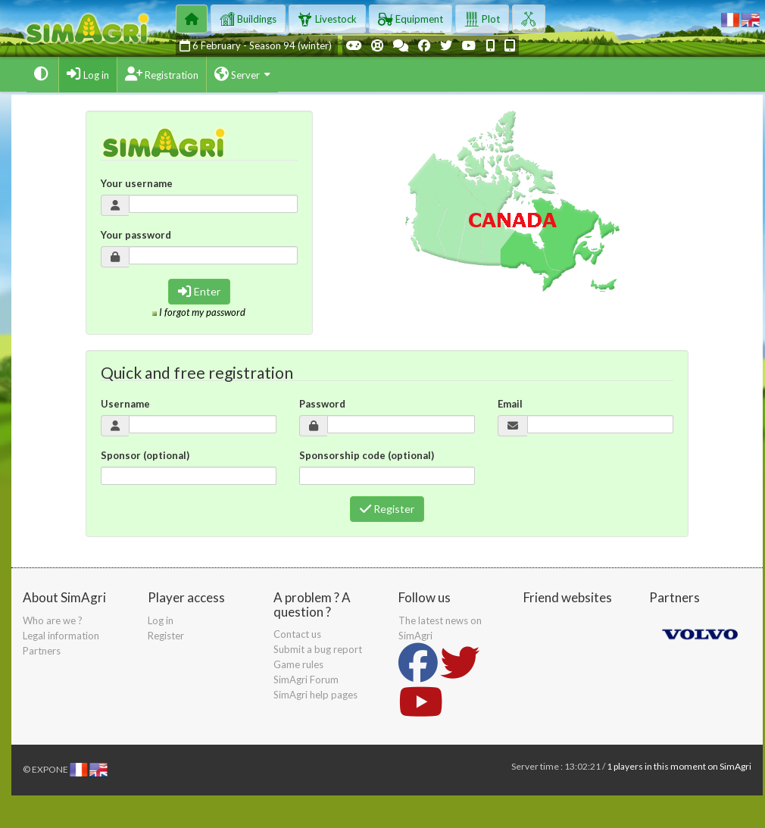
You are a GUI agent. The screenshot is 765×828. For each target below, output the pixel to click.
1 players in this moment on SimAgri (679, 766)
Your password (136, 235)
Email (510, 404)
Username (125, 404)
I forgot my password (202, 312)
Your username (137, 183)
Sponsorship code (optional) (366, 455)
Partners (42, 651)
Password (322, 404)
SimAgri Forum (306, 679)
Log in (160, 620)
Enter (199, 291)
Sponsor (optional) (145, 455)
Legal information (61, 636)
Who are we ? (53, 620)
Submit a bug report (317, 649)
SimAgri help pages (315, 695)
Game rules (298, 664)
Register (387, 508)
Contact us (297, 634)
